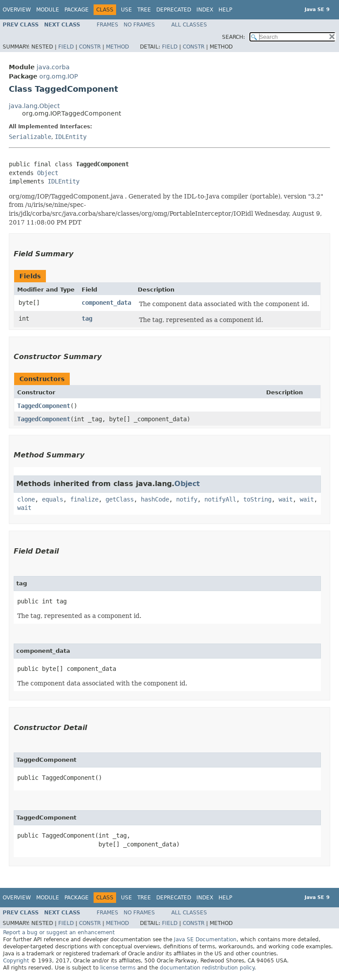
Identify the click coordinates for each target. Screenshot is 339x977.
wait (286, 499)
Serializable (30, 136)
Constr (90, 47)
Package (76, 10)
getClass (119, 499)
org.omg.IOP (58, 76)
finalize (84, 499)
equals (52, 499)
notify (186, 499)
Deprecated (173, 10)
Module (47, 10)
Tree (144, 10)
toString (257, 499)
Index (204, 10)
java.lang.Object (34, 105)
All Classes (189, 25)
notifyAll (220, 499)
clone (26, 499)
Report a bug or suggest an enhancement (59, 932)
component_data (106, 302)
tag (87, 318)
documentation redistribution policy (207, 968)
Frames (107, 25)
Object (47, 172)
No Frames (139, 25)
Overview (17, 10)
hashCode (155, 499)
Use (126, 10)
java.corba (53, 67)
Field (66, 47)
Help (225, 10)
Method (117, 47)
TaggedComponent (43, 405)
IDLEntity (71, 136)
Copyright (16, 961)
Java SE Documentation (205, 939)
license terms (118, 968)
